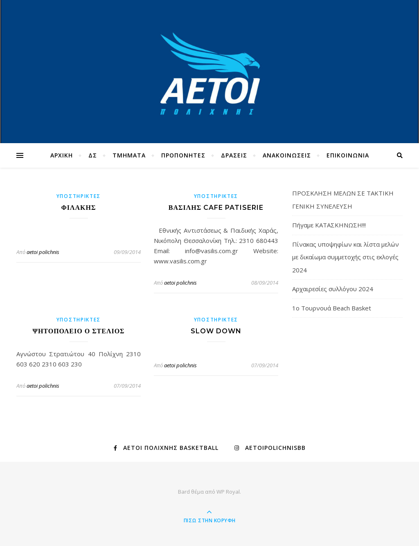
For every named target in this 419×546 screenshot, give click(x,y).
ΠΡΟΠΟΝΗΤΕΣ (183, 155)
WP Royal (228, 491)
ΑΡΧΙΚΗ (61, 155)
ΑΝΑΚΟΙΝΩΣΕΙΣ (287, 155)
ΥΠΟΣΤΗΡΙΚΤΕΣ (78, 196)
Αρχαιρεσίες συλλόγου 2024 (332, 289)
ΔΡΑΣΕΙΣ (234, 155)
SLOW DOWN (216, 331)
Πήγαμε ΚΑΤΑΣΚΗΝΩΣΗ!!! (329, 225)
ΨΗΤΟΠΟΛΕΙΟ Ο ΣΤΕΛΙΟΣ (78, 331)
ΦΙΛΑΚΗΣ (78, 207)
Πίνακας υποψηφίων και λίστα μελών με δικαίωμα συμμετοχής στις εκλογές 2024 (345, 257)
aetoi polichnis (43, 252)
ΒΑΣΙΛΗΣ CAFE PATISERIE (216, 207)
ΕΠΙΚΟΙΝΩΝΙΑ (348, 155)
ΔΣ (92, 155)
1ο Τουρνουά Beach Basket (331, 308)
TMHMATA (129, 155)
